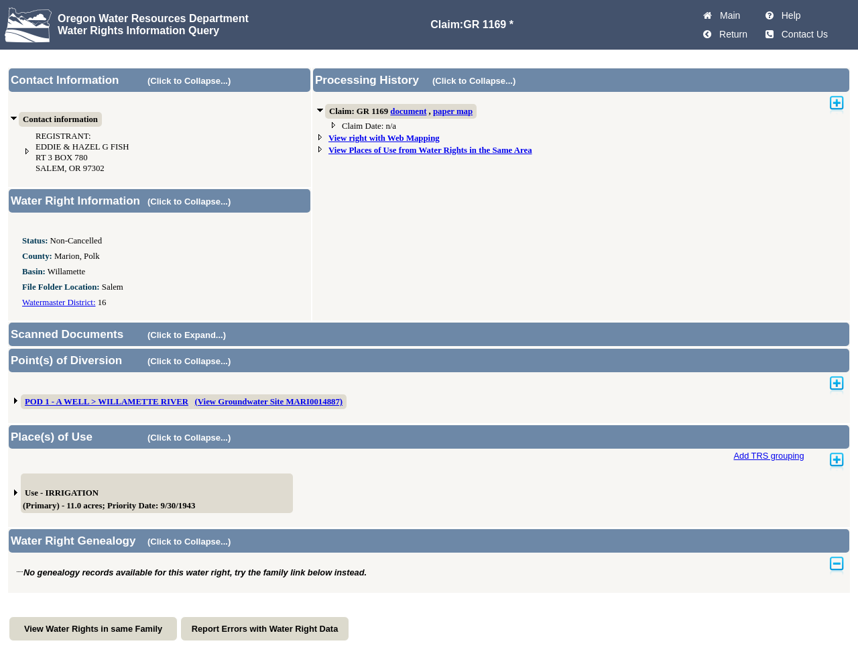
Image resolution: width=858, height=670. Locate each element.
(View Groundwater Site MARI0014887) (269, 401)
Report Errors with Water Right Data (265, 629)
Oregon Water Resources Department (153, 18)
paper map (453, 111)
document (408, 111)
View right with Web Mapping (384, 138)
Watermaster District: (58, 302)
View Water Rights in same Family (93, 629)
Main (727, 15)
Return (730, 34)
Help (788, 15)
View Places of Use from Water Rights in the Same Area (430, 150)
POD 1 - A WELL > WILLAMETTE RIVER (106, 401)
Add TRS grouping (768, 456)
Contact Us (802, 34)
